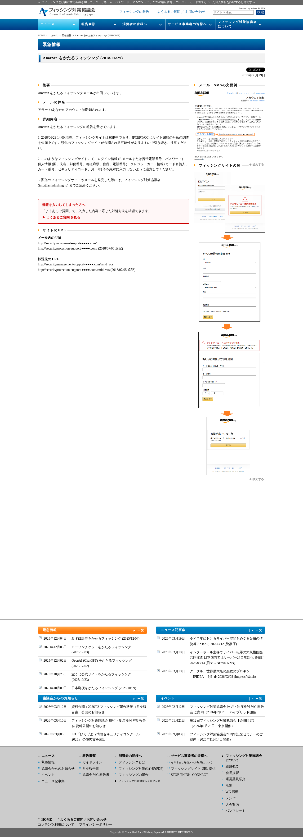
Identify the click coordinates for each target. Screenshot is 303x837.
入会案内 (232, 804)
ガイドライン (92, 762)
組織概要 (232, 766)
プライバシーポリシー (95, 824)
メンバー (232, 798)
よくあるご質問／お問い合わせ (83, 819)
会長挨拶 (232, 773)
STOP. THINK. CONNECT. (189, 775)
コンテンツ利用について (56, 824)
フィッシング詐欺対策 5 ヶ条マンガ (139, 780)
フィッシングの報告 (134, 12)
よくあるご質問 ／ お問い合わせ (181, 12)
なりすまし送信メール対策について (192, 762)
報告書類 (88, 24)
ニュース (47, 24)
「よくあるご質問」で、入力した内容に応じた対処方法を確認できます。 (113, 211)
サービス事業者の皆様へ (187, 24)
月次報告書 (90, 768)
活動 (229, 785)
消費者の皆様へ (134, 24)
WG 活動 (232, 792)
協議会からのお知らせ (94, 698)
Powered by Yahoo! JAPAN (252, 8)
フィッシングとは (132, 762)
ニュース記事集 (212, 630)
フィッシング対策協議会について (237, 24)
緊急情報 (66, 35)
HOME (41, 35)
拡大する (257, 164)
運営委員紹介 (235, 779)
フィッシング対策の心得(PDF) (141, 768)
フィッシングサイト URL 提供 (193, 768)
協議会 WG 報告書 (95, 775)
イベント (212, 698)
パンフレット (235, 811)
